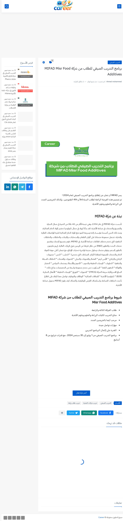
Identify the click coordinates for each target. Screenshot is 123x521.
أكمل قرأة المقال (80, 393)
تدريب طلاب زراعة (72, 403)
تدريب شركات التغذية (88, 403)
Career (100, 517)
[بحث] (5, 6)
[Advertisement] (61, 37)
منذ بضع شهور (7, 70)
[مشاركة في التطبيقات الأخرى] (60, 412)
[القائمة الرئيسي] (118, 6)
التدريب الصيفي (113, 62)
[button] (104, 412)
